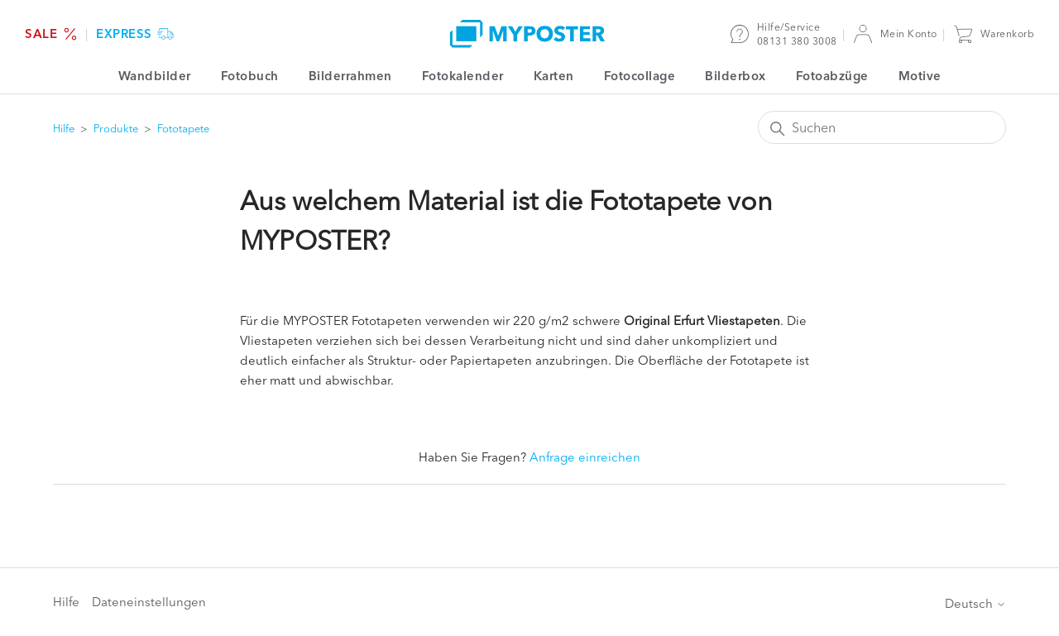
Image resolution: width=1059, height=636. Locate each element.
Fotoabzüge (832, 76)
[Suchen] (882, 127)
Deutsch (975, 603)
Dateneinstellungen (149, 602)
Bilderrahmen (350, 76)
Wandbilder (154, 76)
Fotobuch (250, 76)
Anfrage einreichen (585, 457)
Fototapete (183, 128)
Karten (554, 76)
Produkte (115, 128)
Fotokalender (463, 76)
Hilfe (63, 128)
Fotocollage (640, 76)
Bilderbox (735, 76)
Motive (920, 76)
